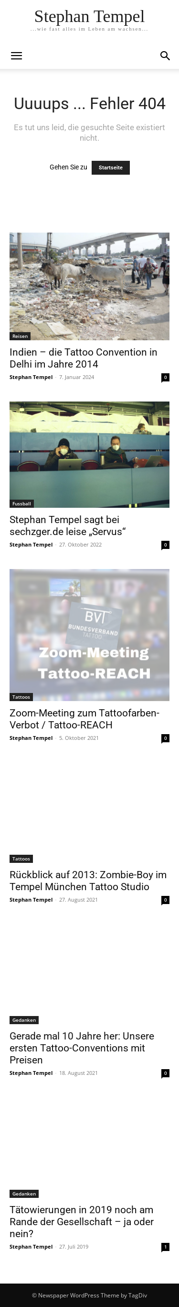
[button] (165, 56)
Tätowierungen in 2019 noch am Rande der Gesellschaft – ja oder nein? (82, 1222)
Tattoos (21, 696)
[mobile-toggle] (16, 56)
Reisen (20, 336)
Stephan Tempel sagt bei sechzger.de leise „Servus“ (68, 525)
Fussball (21, 503)
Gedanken (24, 1020)
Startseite (111, 168)
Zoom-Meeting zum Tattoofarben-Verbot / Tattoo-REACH (84, 719)
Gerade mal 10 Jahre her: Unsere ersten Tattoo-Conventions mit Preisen (82, 1048)
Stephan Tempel (31, 376)
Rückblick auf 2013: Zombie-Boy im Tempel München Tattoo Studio (88, 881)
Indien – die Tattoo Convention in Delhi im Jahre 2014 (84, 358)
